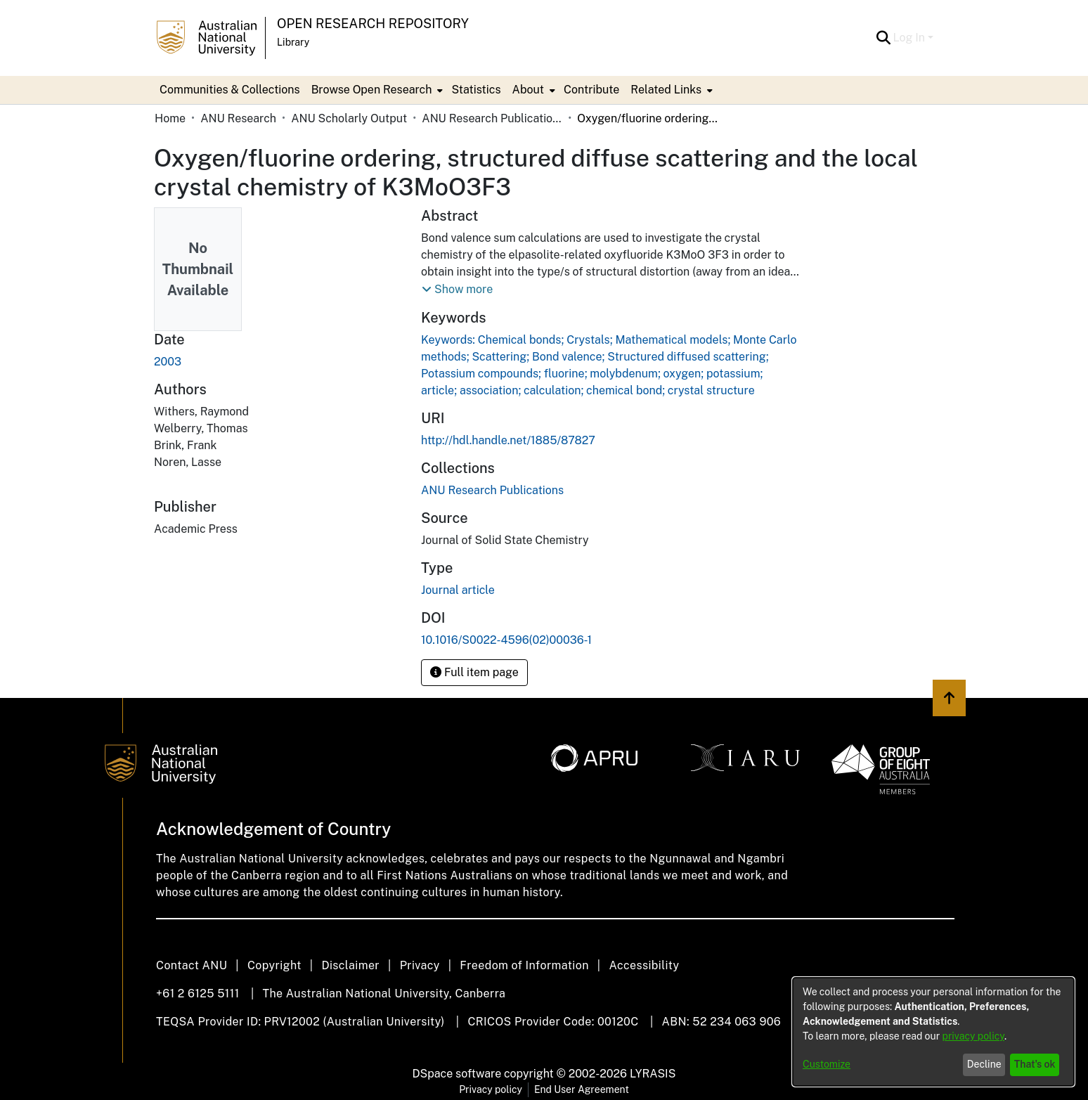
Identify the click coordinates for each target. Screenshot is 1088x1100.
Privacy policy (490, 1089)
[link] (492, 490)
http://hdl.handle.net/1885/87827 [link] (508, 440)
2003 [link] (167, 361)
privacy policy (973, 1036)
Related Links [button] (665, 89)
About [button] (528, 89)
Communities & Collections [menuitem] (230, 89)
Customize (826, 1064)
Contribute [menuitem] (591, 89)
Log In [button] (910, 37)
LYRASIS (652, 1073)
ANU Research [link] (238, 118)
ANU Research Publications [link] (492, 118)
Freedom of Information (524, 965)
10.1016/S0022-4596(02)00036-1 (506, 640)
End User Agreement (581, 1089)
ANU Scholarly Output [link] (349, 118)
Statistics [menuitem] (475, 89)
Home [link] (170, 118)
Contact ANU (191, 965)
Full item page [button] (474, 672)
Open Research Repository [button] (373, 23)
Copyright (274, 965)
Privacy (420, 965)
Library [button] (293, 42)
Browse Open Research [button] (371, 89)
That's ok (1035, 1064)
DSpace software (457, 1073)
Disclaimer (350, 965)
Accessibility (644, 965)
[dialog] (933, 1032)
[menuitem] (376, 90)
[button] (884, 38)
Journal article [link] (458, 590)
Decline (984, 1064)
